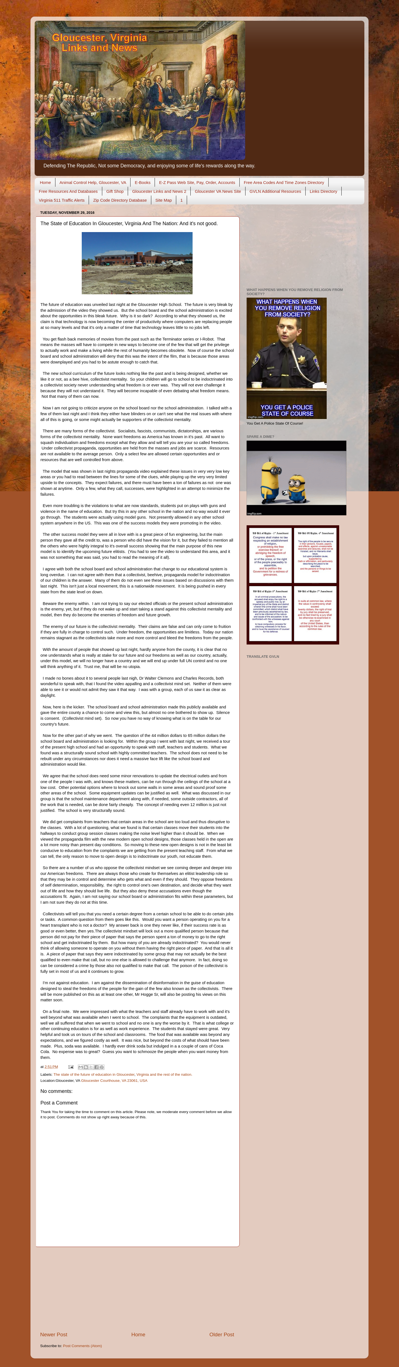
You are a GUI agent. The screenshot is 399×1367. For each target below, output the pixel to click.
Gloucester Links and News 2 (159, 191)
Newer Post (53, 1334)
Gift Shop (115, 191)
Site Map (163, 200)
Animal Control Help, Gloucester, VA (93, 182)
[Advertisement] (137, 1289)
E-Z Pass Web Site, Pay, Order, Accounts (197, 182)
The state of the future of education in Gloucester (93, 1074)
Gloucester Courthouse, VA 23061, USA (114, 1080)
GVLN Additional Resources (275, 191)
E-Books (142, 182)
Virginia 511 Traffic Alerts (62, 200)
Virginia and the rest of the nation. (165, 1074)
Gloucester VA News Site (218, 191)
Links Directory (323, 191)
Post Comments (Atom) (82, 1346)
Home (45, 182)
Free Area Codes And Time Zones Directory (284, 182)
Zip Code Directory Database (120, 200)
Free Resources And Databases (68, 191)
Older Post (221, 1334)
